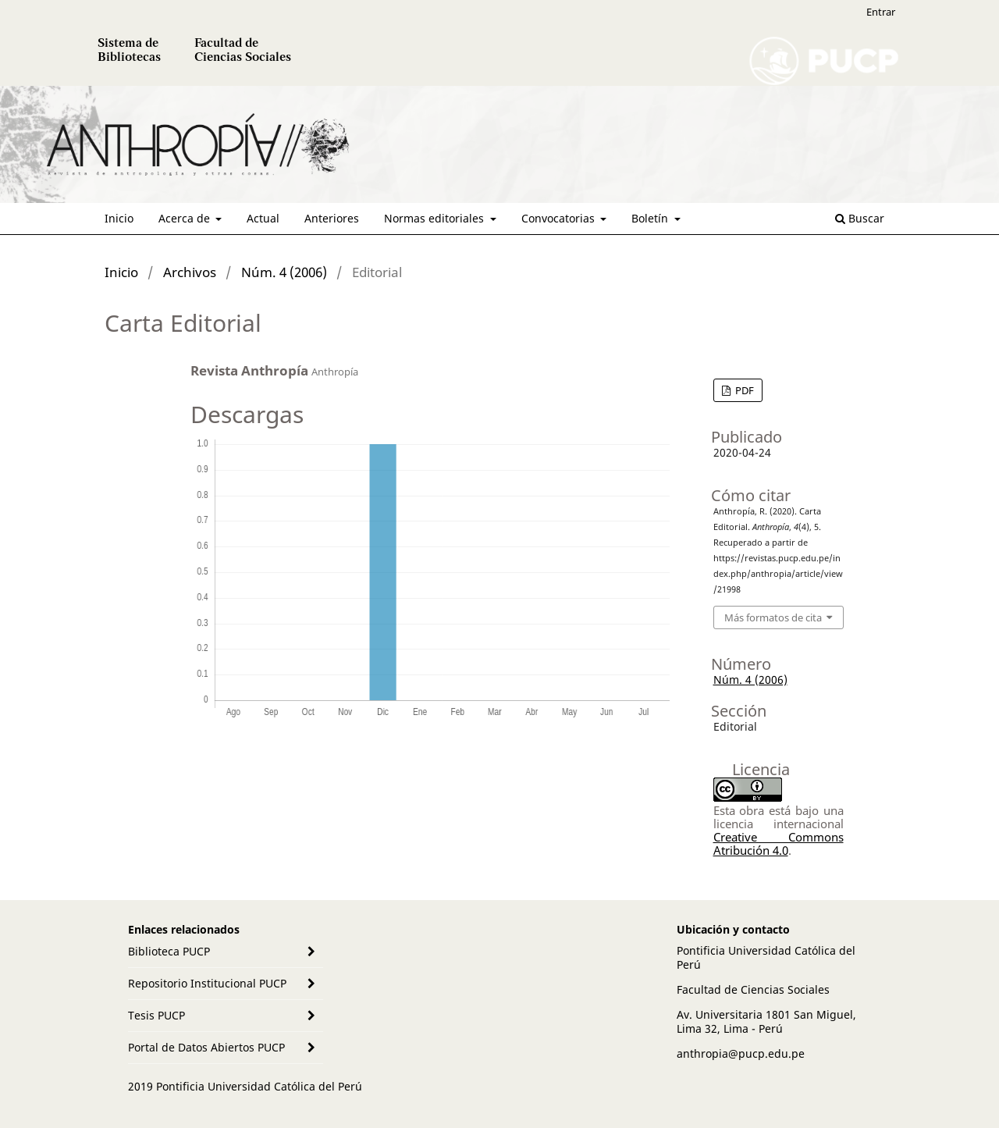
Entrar (880, 12)
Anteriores (331, 218)
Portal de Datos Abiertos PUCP (206, 1047)
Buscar (859, 218)
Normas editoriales (435, 218)
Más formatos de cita (773, 617)
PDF (743, 390)
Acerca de (185, 218)
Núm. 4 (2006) (284, 272)
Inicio (119, 218)
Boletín (651, 218)
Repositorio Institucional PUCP (207, 983)
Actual (263, 218)
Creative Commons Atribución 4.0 (778, 843)
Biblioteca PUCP (169, 951)
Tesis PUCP (156, 1015)
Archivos (189, 272)
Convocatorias (559, 218)
